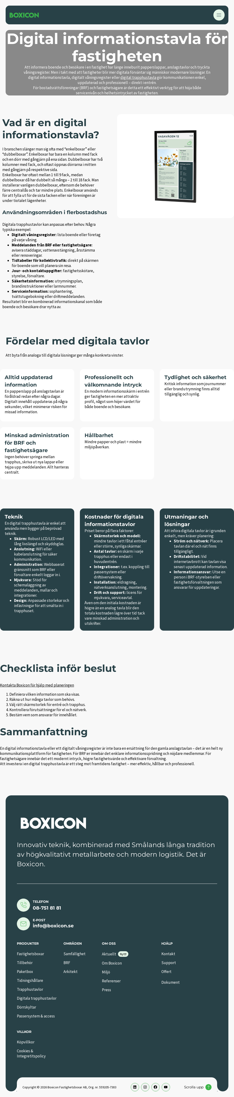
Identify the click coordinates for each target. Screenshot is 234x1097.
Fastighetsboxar (30, 953)
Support (168, 962)
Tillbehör (25, 962)
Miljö (106, 972)
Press (106, 989)
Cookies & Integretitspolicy (31, 1053)
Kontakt (168, 953)
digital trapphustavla (138, 77)
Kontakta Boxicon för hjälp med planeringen (37, 685)
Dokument (170, 982)
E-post (39, 920)
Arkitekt (70, 971)
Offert (166, 971)
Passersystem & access (36, 1016)
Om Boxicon (112, 963)
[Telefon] (23, 905)
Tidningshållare (30, 980)
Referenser (111, 981)
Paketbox (25, 971)
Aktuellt (109, 954)
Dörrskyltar (26, 1007)
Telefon (40, 902)
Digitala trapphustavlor (36, 998)
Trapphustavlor (30, 989)
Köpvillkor (25, 1042)
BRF (66, 962)
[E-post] (23, 923)
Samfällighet (74, 953)
